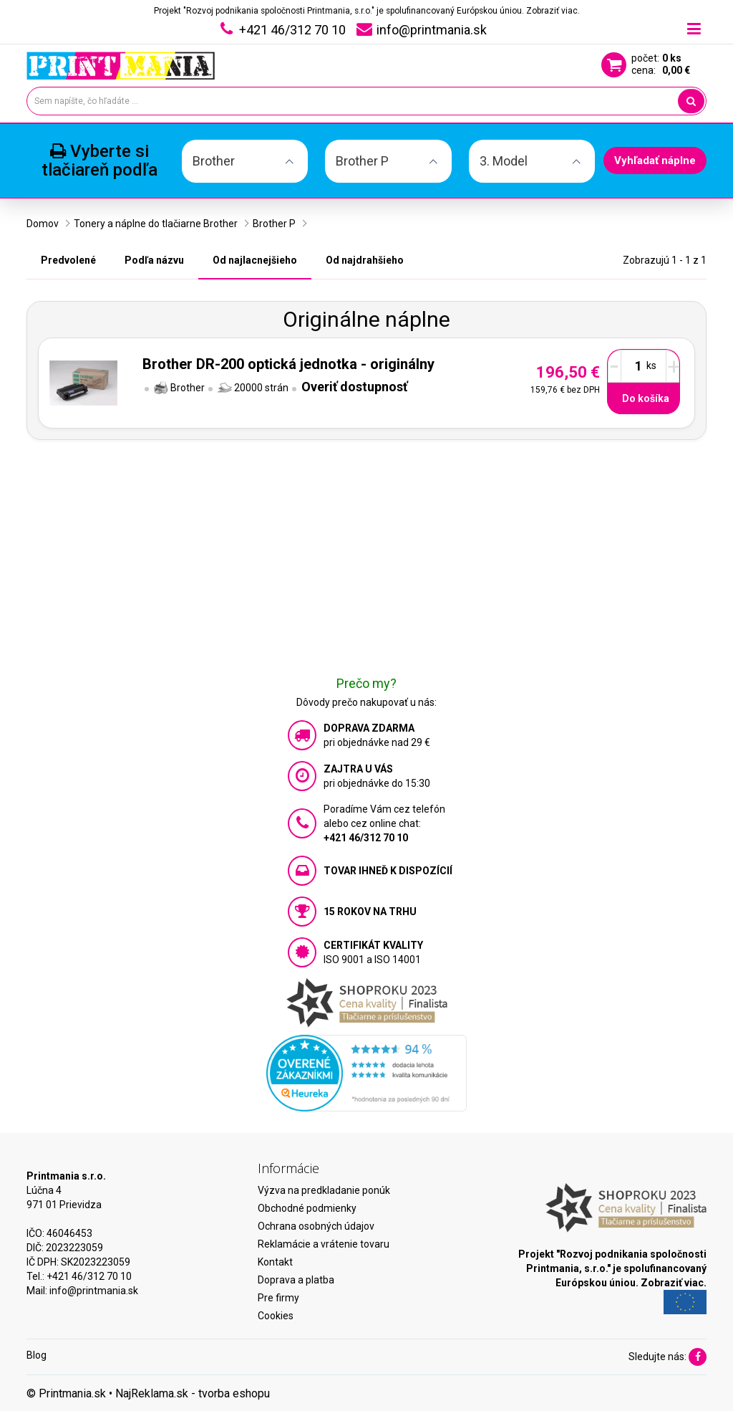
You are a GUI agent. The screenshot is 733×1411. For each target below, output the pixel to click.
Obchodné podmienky (307, 1208)
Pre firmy (278, 1298)
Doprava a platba (296, 1280)
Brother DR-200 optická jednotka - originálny (288, 364)
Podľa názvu (154, 260)
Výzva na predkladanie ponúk (324, 1190)
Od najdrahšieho (365, 260)
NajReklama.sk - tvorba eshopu (192, 1393)
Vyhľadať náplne (655, 160)
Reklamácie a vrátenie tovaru (323, 1244)
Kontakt (275, 1262)
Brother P (274, 223)
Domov (42, 223)
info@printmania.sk (93, 1290)
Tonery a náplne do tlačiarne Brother (156, 223)
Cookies (275, 1315)
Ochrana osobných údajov (316, 1226)
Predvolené (68, 260)
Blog (36, 1355)
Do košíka (645, 398)
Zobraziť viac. (553, 11)
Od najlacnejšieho (255, 260)
